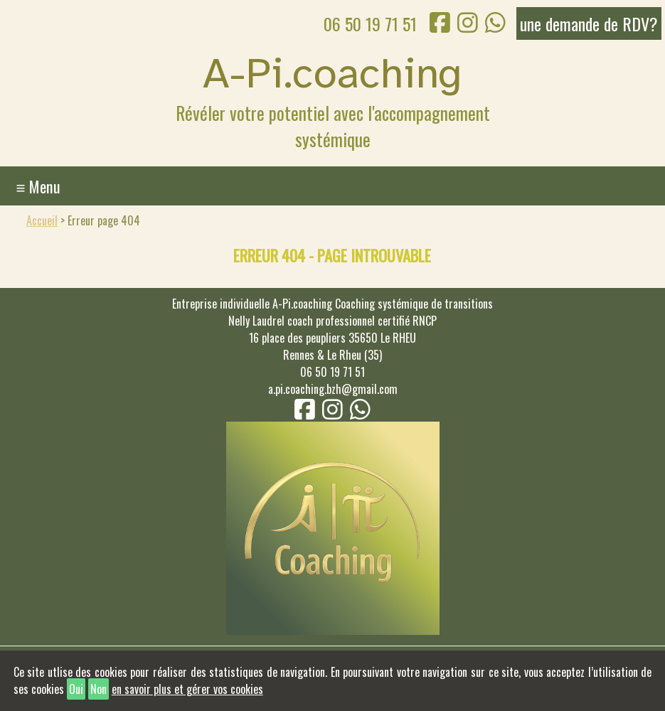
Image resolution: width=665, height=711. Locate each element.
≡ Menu (38, 186)
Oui (76, 688)
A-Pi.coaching (332, 73)
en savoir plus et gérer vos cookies (187, 688)
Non (98, 688)
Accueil (42, 220)
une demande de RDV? (589, 23)
